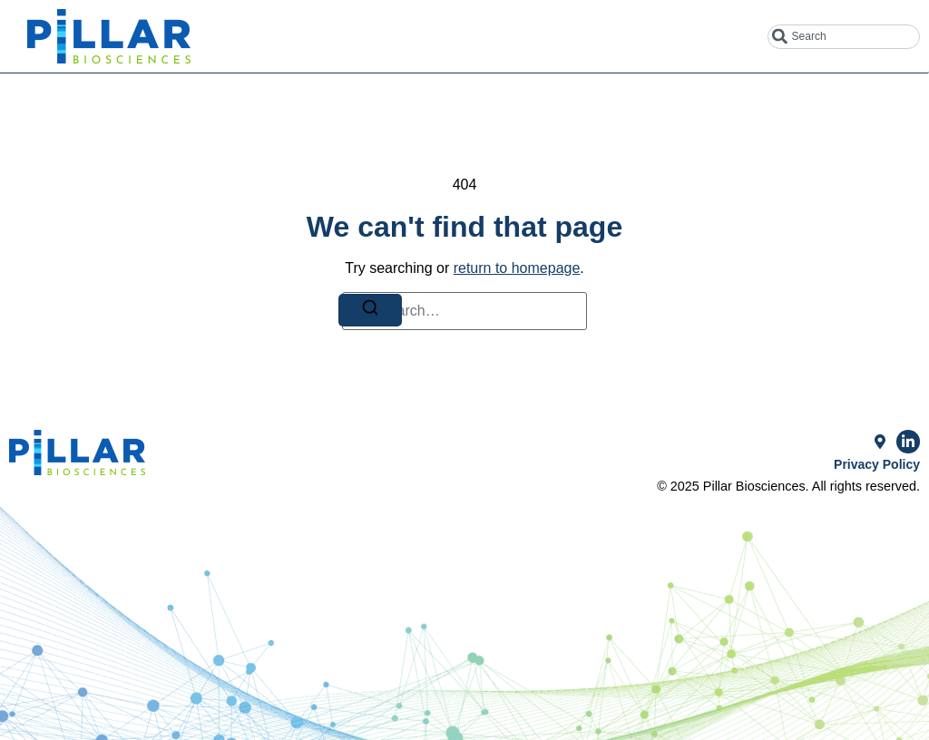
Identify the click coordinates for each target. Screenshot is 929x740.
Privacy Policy (877, 464)
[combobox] (844, 36)
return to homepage (517, 268)
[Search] (370, 310)
